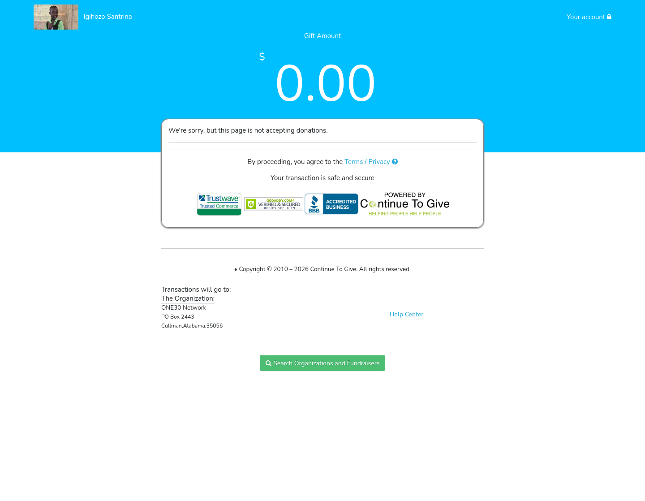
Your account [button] (589, 17)
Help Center (407, 314)
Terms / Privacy (371, 161)
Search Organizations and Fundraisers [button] (323, 363)
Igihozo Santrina (108, 16)
